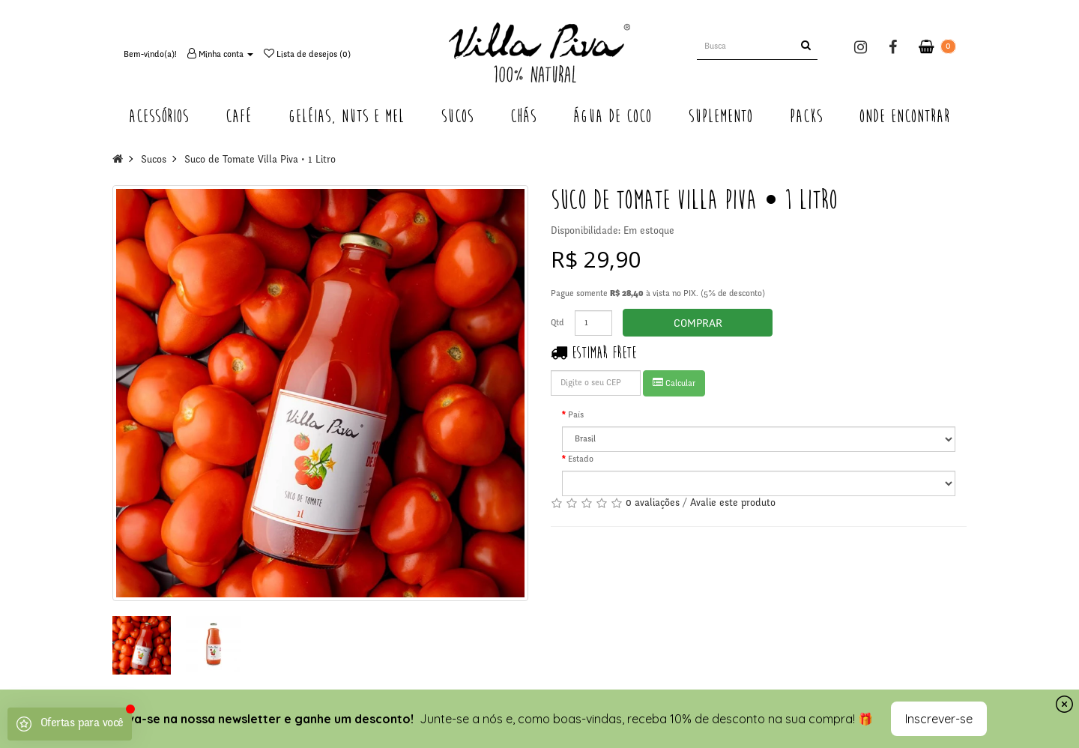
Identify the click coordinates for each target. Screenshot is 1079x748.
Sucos (153, 160)
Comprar (698, 324)
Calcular (674, 382)
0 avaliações (653, 503)
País (576, 415)
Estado (580, 459)
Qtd (557, 323)
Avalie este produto (733, 503)
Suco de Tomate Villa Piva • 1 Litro (260, 160)
